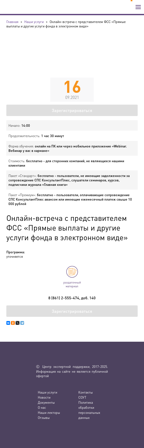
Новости (44, 397)
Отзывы (44, 417)
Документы (46, 402)
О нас (42, 407)
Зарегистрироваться (72, 110)
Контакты (85, 392)
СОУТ (82, 397)
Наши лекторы (49, 412)
